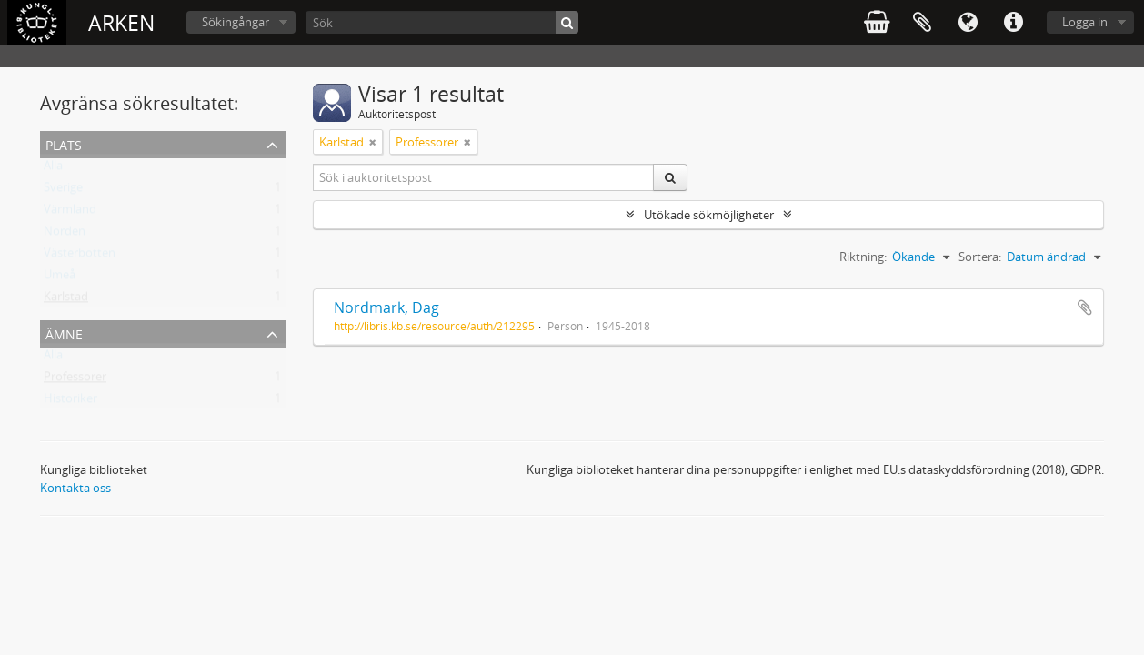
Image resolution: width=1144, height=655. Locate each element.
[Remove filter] (372, 142)
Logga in (1085, 22)
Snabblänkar (1013, 22)
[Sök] (442, 22)
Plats (63, 143)
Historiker (70, 402)
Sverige (63, 191)
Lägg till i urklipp (1085, 307)
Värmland (70, 213)
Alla (53, 169)
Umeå (59, 278)
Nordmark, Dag (386, 307)
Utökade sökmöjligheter (709, 215)
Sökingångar (235, 22)
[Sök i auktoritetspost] (484, 177)
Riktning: (863, 256)
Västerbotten (79, 256)
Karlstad (66, 300)
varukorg (876, 22)
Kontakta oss (75, 487)
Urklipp (922, 22)
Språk (967, 22)
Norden (64, 235)
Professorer (75, 380)
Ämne (64, 332)
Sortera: (979, 256)
